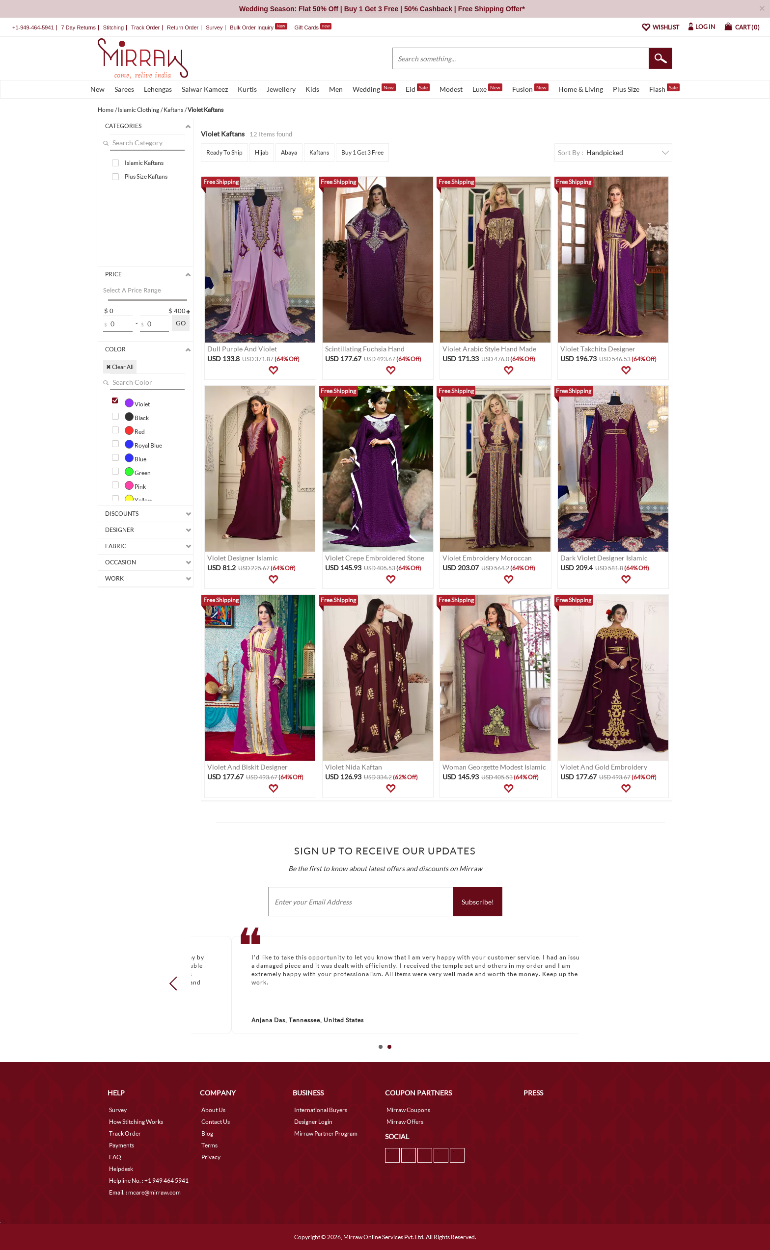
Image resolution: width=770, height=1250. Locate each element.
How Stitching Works (136, 1121)
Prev (176, 983)
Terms (209, 1145)
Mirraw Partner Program (326, 1133)
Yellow (138, 499)
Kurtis (247, 89)
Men (336, 89)
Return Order (182, 27)
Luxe (487, 88)
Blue (135, 457)
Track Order (145, 27)
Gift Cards (312, 27)
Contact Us (215, 1121)
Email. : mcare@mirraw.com (145, 1192)
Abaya (289, 152)
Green (138, 471)
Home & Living (580, 89)
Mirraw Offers (404, 1121)
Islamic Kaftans (144, 162)
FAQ (115, 1157)
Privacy (210, 1157)
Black (137, 416)
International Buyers (320, 1110)
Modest (451, 89)
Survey (214, 27)
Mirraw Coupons (408, 1110)
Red (135, 430)
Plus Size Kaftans (146, 176)
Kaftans (319, 152)
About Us (213, 1110)
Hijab (262, 152)
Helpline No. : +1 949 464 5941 (149, 1180)
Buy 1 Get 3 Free (362, 152)
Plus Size (626, 89)
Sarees (124, 89)
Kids (312, 89)
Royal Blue (143, 444)
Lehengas (158, 89)
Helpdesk (121, 1168)
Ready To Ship (224, 152)
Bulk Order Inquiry (252, 27)
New (97, 89)
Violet (137, 403)
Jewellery (281, 89)
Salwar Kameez (205, 89)
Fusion (530, 88)
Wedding (374, 88)
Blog (207, 1133)
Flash (664, 88)
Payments (121, 1145)
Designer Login (313, 1121)
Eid (418, 88)
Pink (135, 485)
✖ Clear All (120, 367)
